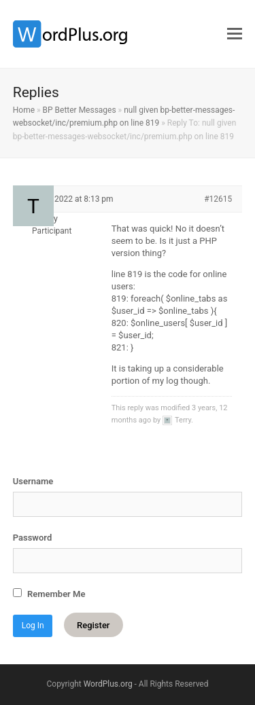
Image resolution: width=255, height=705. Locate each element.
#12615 (218, 199)
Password (32, 537)
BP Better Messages (79, 110)
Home (24, 110)
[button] (234, 34)
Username (33, 481)
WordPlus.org (108, 684)
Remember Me (49, 593)
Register (93, 625)
